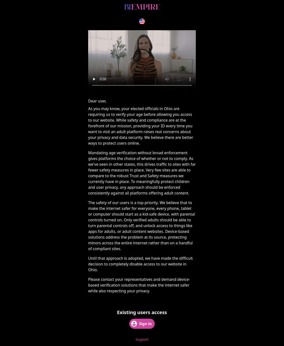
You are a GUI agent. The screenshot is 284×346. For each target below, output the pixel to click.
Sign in (141, 324)
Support (142, 339)
